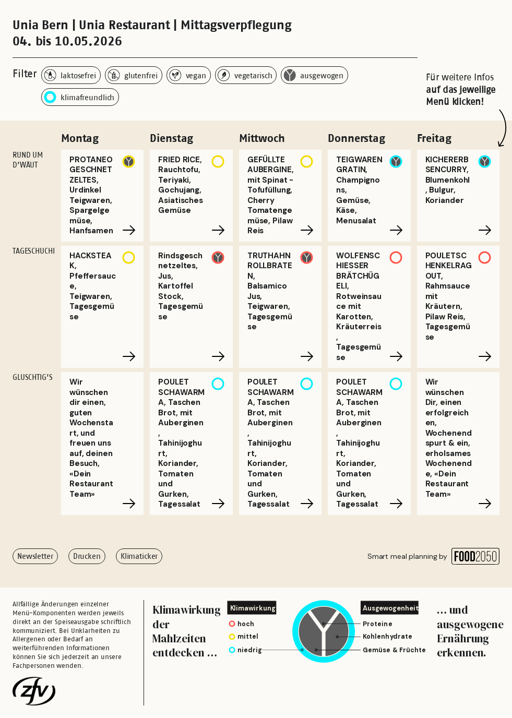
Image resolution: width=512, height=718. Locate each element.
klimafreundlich (79, 97)
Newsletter (35, 556)
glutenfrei (133, 75)
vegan (187, 75)
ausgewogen (313, 75)
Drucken (87, 556)
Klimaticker (139, 556)
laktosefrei (70, 75)
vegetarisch (245, 75)
